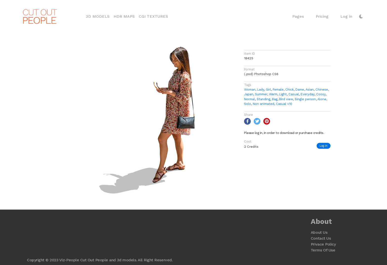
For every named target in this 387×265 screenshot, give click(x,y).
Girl (268, 89)
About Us (319, 232)
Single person (305, 99)
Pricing (322, 16)
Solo (247, 104)
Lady (260, 89)
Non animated (263, 104)
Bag (274, 99)
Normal (249, 99)
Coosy (321, 94)
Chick (289, 89)
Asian (310, 89)
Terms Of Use (323, 250)
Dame (299, 89)
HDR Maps (124, 16)
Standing (263, 99)
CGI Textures (153, 16)
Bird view (286, 99)
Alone (321, 99)
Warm (273, 94)
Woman (249, 89)
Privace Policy (323, 244)
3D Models (99, 16)
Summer (261, 94)
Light (283, 94)
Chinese (321, 89)
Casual (294, 94)
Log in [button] (346, 16)
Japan (248, 94)
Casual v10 (284, 104)
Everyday (307, 94)
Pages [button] (298, 16)
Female (278, 89)
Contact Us (321, 238)
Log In (324, 146)
